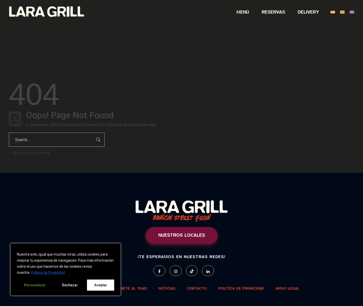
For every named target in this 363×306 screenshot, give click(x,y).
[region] (65, 269)
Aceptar (100, 285)
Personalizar (35, 285)
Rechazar (70, 285)
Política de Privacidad (48, 272)
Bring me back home (29, 152)
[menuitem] (330, 12)
